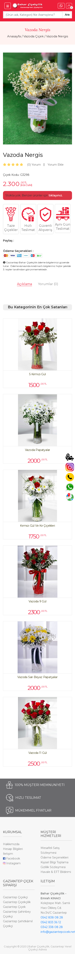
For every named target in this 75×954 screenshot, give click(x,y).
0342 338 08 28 (52, 927)
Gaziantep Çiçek (14, 907)
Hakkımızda (11, 844)
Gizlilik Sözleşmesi (53, 867)
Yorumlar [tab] (48, 284)
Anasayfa (14, 36)
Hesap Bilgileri (13, 849)
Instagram (12, 863)
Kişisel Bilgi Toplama (54, 862)
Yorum (34, 164)
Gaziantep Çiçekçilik (17, 902)
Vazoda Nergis (57, 36)
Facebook (11, 858)
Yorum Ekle (56, 164)
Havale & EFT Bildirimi (56, 872)
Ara (67, 14)
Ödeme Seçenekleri (54, 857)
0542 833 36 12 (51, 922)
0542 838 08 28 (52, 917)
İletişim (8, 854)
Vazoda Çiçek (33, 36)
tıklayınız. (56, 195)
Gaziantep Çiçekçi (15, 897)
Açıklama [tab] (24, 284)
